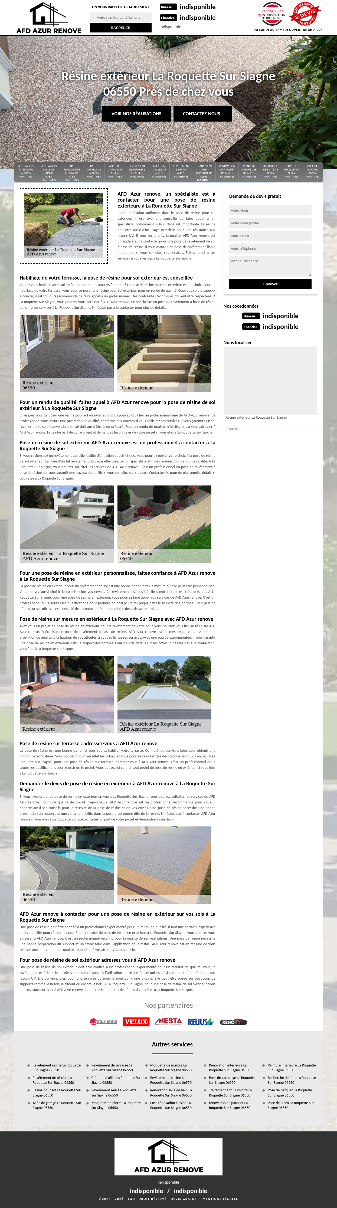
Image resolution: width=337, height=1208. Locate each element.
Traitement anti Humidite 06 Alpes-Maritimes (204, 173)
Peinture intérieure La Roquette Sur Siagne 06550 (292, 1067)
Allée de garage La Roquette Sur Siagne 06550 (57, 1105)
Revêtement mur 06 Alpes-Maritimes (181, 171)
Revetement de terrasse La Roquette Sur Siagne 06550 (112, 1067)
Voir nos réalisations (136, 114)
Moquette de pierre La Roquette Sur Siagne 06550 (116, 1105)
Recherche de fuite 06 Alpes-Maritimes (270, 171)
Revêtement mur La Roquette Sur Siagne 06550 (113, 1092)
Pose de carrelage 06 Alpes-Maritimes (94, 171)
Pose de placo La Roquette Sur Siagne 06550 (291, 1105)
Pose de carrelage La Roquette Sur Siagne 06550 (232, 1080)
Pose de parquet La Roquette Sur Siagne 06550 (290, 1092)
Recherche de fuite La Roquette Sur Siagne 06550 (292, 1080)
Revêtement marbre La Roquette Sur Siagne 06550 (171, 1080)
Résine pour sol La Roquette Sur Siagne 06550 (57, 1092)
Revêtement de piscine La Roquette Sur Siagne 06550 (53, 1080)
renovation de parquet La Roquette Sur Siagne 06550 (229, 1105)
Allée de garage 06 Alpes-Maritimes (115, 171)
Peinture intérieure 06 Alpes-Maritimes (249, 171)
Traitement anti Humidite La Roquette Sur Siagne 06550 (230, 1092)
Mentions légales (220, 1199)
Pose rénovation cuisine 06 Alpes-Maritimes (72, 173)
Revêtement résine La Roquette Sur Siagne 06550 (57, 1067)
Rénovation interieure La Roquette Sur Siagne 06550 (229, 1067)
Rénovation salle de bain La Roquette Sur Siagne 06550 (171, 1092)
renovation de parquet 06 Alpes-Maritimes (227, 171)
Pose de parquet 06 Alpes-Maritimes (291, 171)
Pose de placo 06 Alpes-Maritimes (312, 171)
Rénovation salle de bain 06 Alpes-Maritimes (49, 173)
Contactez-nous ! (203, 114)
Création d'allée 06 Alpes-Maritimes (159, 171)
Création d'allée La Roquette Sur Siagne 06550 (116, 1080)
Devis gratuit (184, 1199)
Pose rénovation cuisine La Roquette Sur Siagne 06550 (171, 1105)
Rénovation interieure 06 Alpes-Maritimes (26, 171)
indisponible (198, 6)
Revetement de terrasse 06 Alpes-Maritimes (137, 171)
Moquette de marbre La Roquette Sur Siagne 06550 (171, 1067)
